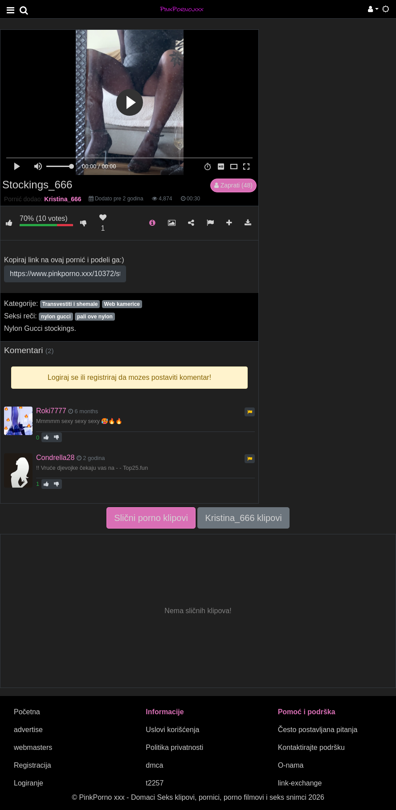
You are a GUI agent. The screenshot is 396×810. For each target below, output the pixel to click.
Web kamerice (122, 304)
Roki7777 (51, 411)
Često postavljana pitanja (318, 729)
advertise (28, 729)
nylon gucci (56, 316)
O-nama (291, 765)
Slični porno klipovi (151, 518)
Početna (27, 712)
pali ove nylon (95, 316)
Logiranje (28, 783)
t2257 (154, 783)
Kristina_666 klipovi (243, 518)
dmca (154, 765)
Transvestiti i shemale (70, 304)
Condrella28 (55, 457)
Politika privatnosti (174, 747)
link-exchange (300, 783)
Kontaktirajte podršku (311, 747)
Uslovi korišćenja (172, 729)
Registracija (32, 765)
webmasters (33, 747)
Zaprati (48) (233, 185)
